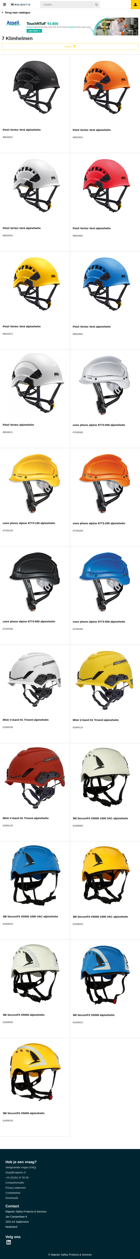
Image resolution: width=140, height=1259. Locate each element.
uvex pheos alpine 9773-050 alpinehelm (99, 424)
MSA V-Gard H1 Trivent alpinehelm (26, 719)
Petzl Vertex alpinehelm (18, 424)
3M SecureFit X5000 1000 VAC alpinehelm (100, 818)
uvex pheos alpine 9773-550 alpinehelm (99, 621)
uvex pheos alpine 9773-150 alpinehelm (29, 523)
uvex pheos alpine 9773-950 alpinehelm (29, 621)
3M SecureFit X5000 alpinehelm (23, 1014)
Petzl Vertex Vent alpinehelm (22, 129)
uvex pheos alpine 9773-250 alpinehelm (99, 523)
